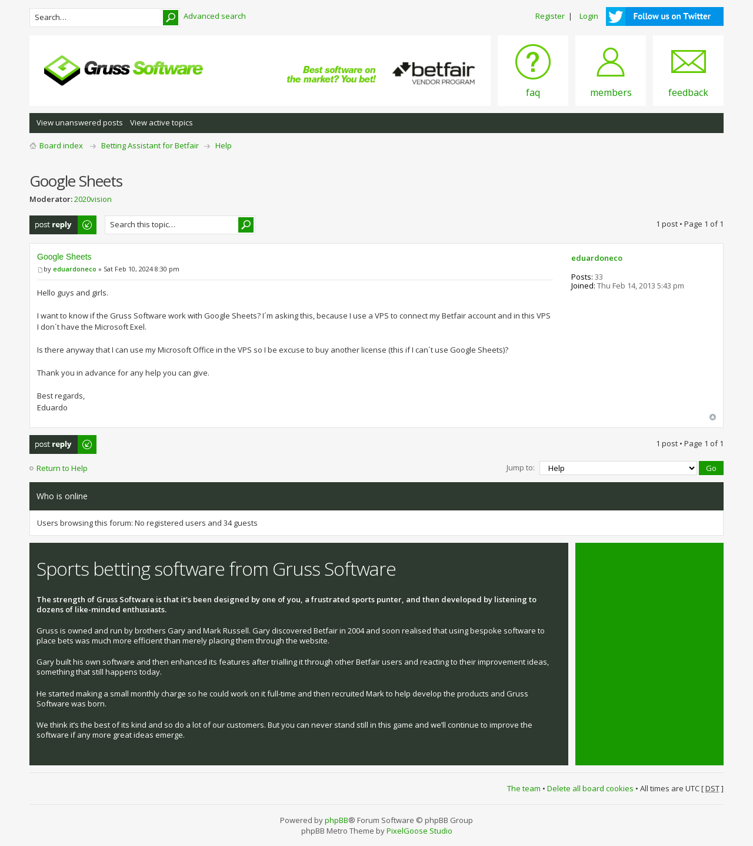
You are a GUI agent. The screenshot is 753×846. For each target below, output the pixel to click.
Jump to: (521, 467)
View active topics (161, 122)
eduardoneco (74, 268)
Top (712, 417)
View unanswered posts (79, 122)
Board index (61, 145)
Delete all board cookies (590, 788)
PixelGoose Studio (419, 830)
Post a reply (63, 224)
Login (588, 16)
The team (524, 788)
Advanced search (215, 16)
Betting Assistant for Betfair (150, 145)
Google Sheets (64, 256)
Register (550, 16)
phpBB (336, 820)
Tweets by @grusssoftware (631, 562)
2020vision (93, 199)
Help (223, 145)
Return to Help (62, 468)
